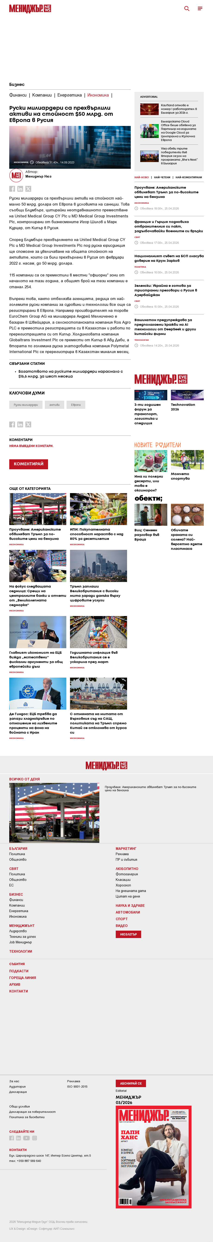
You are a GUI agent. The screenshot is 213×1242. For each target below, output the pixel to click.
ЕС (11, 885)
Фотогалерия (127, 874)
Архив (14, 984)
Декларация (18, 1091)
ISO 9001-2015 (77, 1086)
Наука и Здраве (130, 905)
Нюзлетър (128, 934)
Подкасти (18, 971)
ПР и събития (126, 859)
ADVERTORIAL (149, 97)
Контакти (18, 991)
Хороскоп (123, 885)
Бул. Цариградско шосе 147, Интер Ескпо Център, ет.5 (50, 1155)
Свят (13, 868)
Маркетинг (126, 848)
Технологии (20, 951)
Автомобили (128, 912)
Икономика (18, 916)
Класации (123, 879)
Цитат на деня (128, 896)
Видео (122, 925)
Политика (17, 854)
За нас (14, 1081)
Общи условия (19, 1106)
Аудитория (17, 1086)
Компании (17, 905)
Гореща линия (22, 977)
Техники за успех (22, 936)
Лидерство (18, 931)
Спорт (122, 918)
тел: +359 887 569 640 (25, 1160)
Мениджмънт (22, 925)
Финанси (16, 899)
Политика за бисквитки (27, 1117)
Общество (18, 859)
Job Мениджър (20, 942)
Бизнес (16, 85)
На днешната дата (131, 890)
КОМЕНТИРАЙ (28, 464)
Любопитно (127, 868)
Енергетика (18, 911)
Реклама (122, 854)
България (18, 848)
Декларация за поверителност (32, 1111)
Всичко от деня (24, 779)
